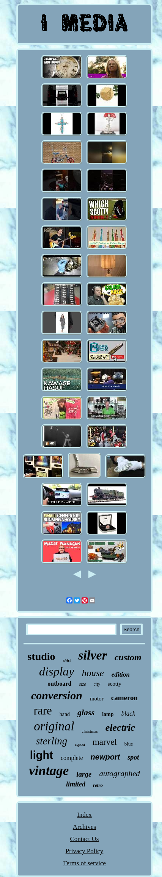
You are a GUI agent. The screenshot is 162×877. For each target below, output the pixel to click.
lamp (107, 714)
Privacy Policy (85, 851)
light (41, 755)
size (82, 684)
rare (43, 710)
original (54, 726)
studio (41, 656)
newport (105, 757)
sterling (52, 741)
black (128, 713)
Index (84, 814)
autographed (119, 773)
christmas (90, 731)
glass (85, 712)
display (56, 671)
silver (92, 655)
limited (75, 784)
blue (128, 744)
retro (98, 785)
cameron (124, 698)
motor (97, 699)
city (96, 684)
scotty (114, 684)
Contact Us (84, 839)
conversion (56, 695)
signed (80, 745)
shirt (67, 660)
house (93, 673)
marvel (105, 742)
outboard (59, 683)
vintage (49, 770)
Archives (84, 826)
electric (120, 727)
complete (72, 758)
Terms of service (84, 863)
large (83, 774)
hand (65, 714)
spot (133, 757)
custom (128, 657)
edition (121, 674)
